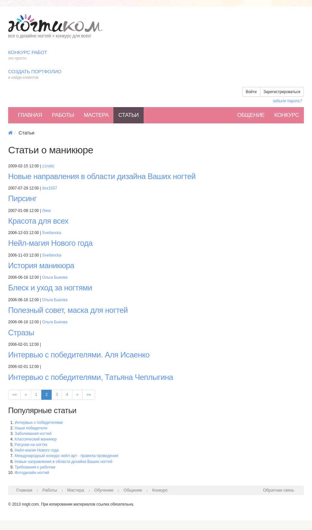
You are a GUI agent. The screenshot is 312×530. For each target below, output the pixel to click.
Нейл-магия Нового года (50, 243)
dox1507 (49, 188)
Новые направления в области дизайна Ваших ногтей (102, 176)
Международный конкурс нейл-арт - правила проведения (66, 455)
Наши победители (31, 428)
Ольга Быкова (55, 277)
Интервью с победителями (39, 422)
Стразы (21, 332)
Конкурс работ (156, 55)
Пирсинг (22, 198)
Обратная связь (278, 490)
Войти (251, 92)
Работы (63, 115)
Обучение (103, 490)
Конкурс (286, 115)
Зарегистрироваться (282, 92)
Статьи (128, 115)
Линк (46, 210)
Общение (251, 115)
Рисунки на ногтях (31, 444)
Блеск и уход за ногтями (50, 287)
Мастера (96, 115)
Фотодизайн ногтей (32, 472)
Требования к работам (35, 467)
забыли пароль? (287, 101)
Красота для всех (38, 220)
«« (14, 394)
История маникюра (41, 265)
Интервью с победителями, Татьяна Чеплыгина (90, 377)
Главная (30, 115)
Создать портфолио (156, 75)
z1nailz (48, 166)
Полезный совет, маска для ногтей (68, 310)
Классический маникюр (36, 439)
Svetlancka (51, 232)
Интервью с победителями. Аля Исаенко (79, 354)
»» (88, 394)
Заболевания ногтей (33, 433)
